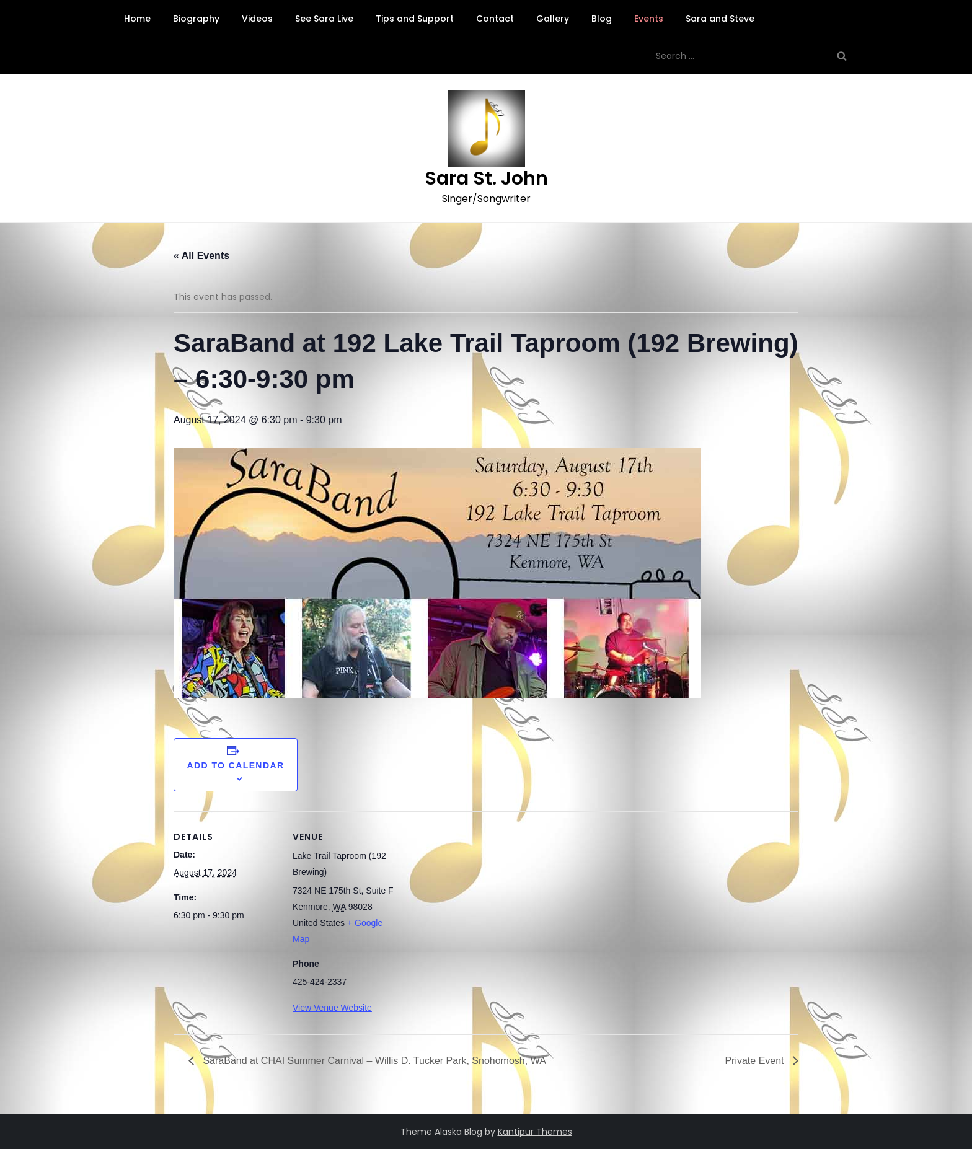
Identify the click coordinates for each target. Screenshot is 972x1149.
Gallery (552, 18)
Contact (495, 18)
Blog (601, 18)
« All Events (201, 255)
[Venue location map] (477, 897)
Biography (196, 18)
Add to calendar (236, 765)
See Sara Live (324, 18)
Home (137, 18)
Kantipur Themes (535, 1131)
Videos (257, 18)
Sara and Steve (720, 18)
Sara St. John (486, 178)
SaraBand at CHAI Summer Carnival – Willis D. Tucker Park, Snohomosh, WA (373, 1060)
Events (648, 18)
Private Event (756, 1060)
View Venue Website (332, 1008)
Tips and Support (415, 18)
